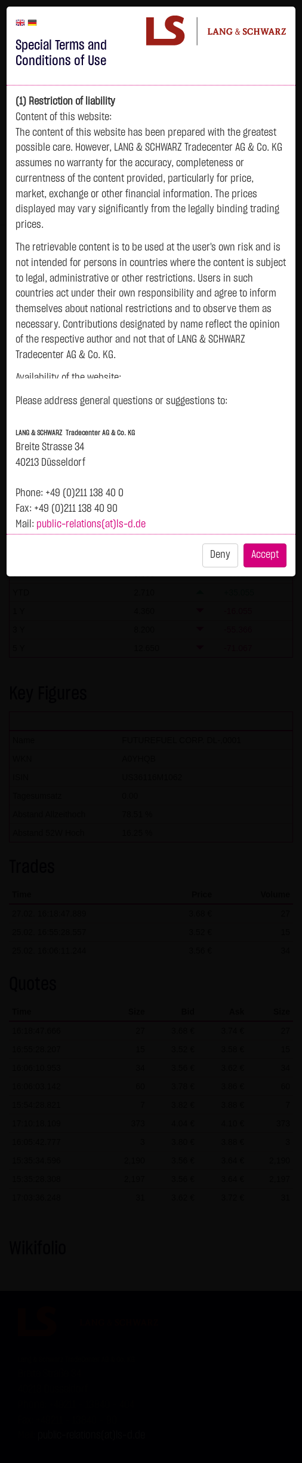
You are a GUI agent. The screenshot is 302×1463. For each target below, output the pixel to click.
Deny (220, 554)
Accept (265, 554)
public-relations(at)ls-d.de (91, 524)
